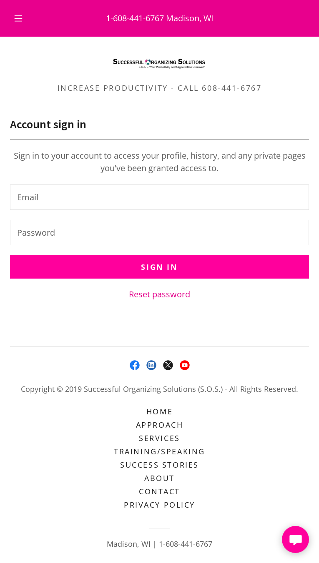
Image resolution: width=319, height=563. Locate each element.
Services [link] (159, 438)
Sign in (159, 267)
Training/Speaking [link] (159, 451)
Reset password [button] (159, 294)
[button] (24, 18)
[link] (159, 63)
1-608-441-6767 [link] (135, 18)
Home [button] (159, 411)
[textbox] (159, 197)
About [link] (159, 478)
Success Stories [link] (159, 465)
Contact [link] (159, 491)
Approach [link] (159, 425)
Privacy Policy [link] (159, 505)
